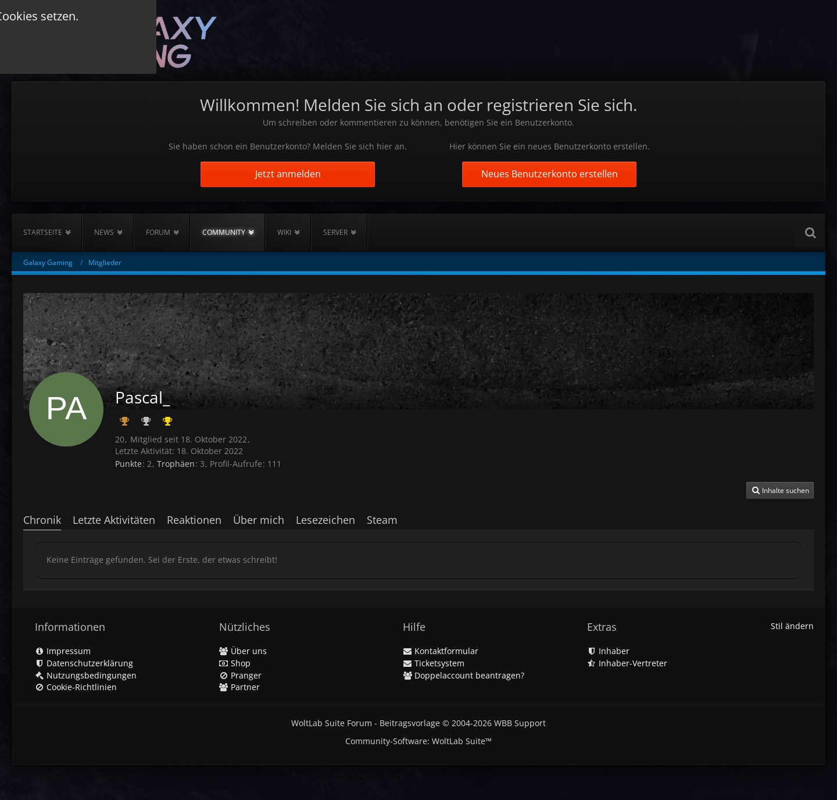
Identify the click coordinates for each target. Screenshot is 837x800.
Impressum (63, 650)
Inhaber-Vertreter (627, 663)
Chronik (42, 520)
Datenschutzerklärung (84, 663)
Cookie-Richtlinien (76, 686)
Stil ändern (792, 625)
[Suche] (810, 232)
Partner (239, 686)
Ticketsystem (433, 663)
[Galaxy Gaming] (120, 40)
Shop (235, 663)
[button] (780, 490)
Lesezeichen (325, 520)
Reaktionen (194, 520)
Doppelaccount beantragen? (463, 675)
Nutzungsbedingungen (86, 675)
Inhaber (608, 650)
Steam (382, 520)
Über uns (243, 650)
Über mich (258, 520)
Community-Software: (418, 741)
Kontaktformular (440, 650)
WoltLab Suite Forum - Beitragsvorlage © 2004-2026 (418, 722)
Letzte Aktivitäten (114, 520)
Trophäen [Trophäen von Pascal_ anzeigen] (176, 463)
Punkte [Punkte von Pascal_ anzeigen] (128, 463)
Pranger (240, 675)
